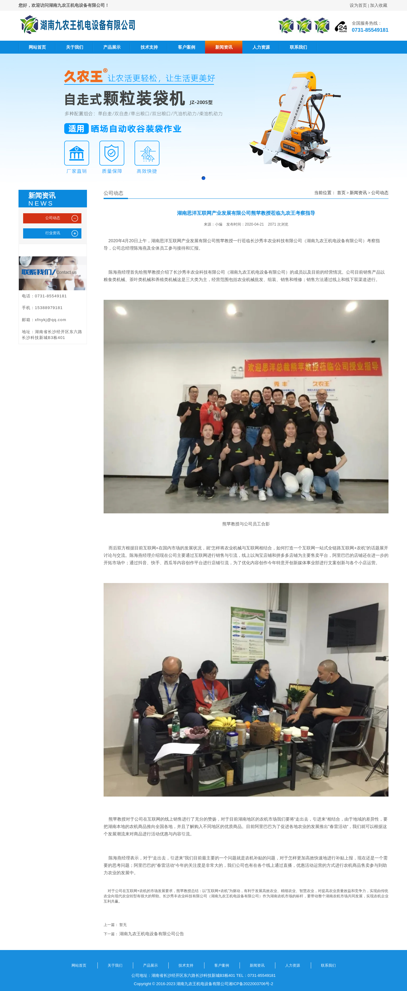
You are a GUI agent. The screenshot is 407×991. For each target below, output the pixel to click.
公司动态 (379, 192)
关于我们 (74, 47)
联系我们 (298, 47)
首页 (341, 192)
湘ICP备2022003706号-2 (250, 983)
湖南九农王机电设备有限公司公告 (151, 933)
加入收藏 (378, 5)
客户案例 (186, 47)
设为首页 (358, 5)
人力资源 (261, 47)
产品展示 (112, 47)
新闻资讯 (223, 47)
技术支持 (149, 47)
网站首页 (37, 47)
